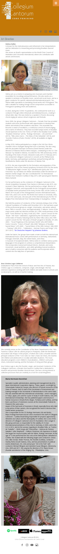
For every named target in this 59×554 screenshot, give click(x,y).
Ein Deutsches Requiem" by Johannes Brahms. (31, 230)
